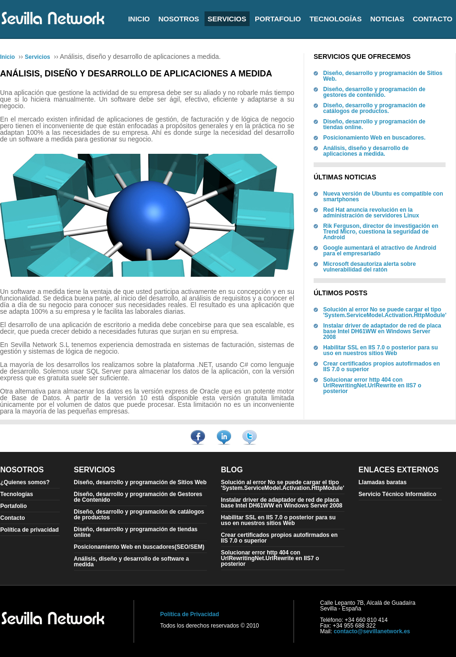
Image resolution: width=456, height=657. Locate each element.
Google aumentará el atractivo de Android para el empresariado (379, 250)
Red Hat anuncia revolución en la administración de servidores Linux (371, 212)
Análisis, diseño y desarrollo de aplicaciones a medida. (366, 151)
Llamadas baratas (383, 482)
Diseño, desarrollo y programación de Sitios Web (140, 482)
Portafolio (278, 19)
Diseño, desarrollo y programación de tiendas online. (374, 124)
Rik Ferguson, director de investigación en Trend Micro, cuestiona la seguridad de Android (380, 232)
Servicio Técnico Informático (398, 494)
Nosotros (178, 19)
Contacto (433, 19)
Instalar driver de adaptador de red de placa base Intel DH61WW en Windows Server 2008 (382, 331)
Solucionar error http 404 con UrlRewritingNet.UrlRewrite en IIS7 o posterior (372, 385)
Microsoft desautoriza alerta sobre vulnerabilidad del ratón (369, 267)
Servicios (227, 19)
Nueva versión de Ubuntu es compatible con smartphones (383, 196)
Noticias (387, 19)
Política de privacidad (29, 529)
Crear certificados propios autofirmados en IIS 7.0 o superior (381, 366)
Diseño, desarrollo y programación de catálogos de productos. (374, 108)
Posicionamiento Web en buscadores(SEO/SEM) (139, 547)
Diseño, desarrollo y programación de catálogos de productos (139, 514)
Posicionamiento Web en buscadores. (374, 137)
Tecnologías (335, 19)
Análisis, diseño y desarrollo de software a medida (131, 561)
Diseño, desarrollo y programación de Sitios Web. (382, 76)
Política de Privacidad (189, 614)
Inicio (139, 19)
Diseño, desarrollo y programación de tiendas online (136, 532)
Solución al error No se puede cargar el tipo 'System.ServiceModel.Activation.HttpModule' (385, 312)
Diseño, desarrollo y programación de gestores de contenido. (374, 92)
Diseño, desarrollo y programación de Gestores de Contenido (138, 497)
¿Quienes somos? (25, 482)
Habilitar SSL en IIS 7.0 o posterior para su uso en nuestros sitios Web (380, 350)
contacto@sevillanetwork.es (372, 631)
